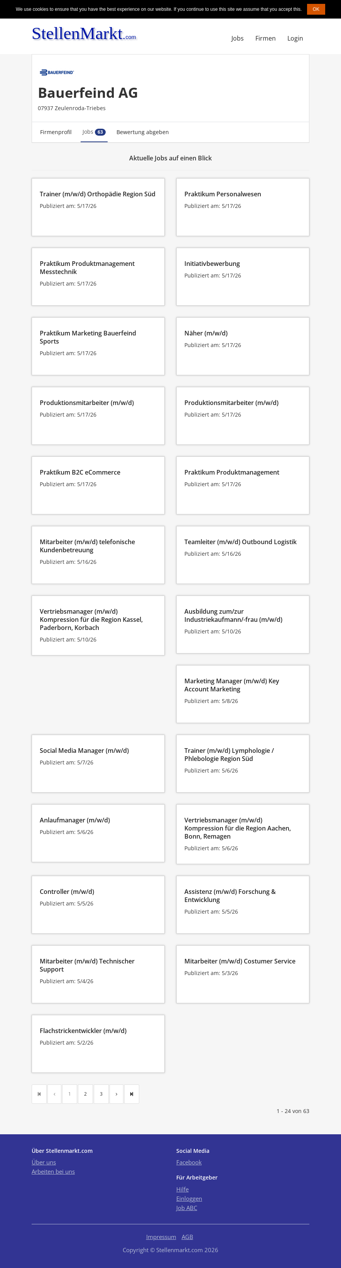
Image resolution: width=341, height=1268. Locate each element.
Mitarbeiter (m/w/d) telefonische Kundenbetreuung (87, 546)
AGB (187, 1237)
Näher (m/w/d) (206, 333)
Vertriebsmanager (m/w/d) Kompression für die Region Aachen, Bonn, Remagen (237, 828)
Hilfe (182, 1189)
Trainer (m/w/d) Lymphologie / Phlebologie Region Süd (229, 754)
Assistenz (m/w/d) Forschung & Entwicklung (230, 895)
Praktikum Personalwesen (222, 194)
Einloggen (189, 1198)
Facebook (189, 1162)
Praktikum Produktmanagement (231, 472)
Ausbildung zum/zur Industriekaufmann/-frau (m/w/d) (233, 615)
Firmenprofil (56, 132)
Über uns (44, 1162)
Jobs (237, 38)
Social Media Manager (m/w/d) (84, 750)
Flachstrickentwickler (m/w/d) (83, 1030)
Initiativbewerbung (212, 263)
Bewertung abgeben (142, 132)
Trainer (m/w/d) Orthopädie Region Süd (97, 194)
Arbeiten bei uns (53, 1171)
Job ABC (186, 1208)
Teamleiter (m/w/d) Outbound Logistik (240, 542)
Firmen (265, 38)
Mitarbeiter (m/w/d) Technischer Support (87, 965)
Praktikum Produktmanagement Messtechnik (87, 267)
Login (295, 38)
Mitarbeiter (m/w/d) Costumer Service (239, 961)
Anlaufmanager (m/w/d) (75, 820)
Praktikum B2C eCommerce (80, 472)
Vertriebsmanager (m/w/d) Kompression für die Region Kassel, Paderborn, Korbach (91, 619)
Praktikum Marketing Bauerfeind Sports (88, 337)
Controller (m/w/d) (67, 891)
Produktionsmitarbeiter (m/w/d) (87, 402)
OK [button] (316, 9)
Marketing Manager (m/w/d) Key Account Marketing (231, 685)
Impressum (161, 1237)
